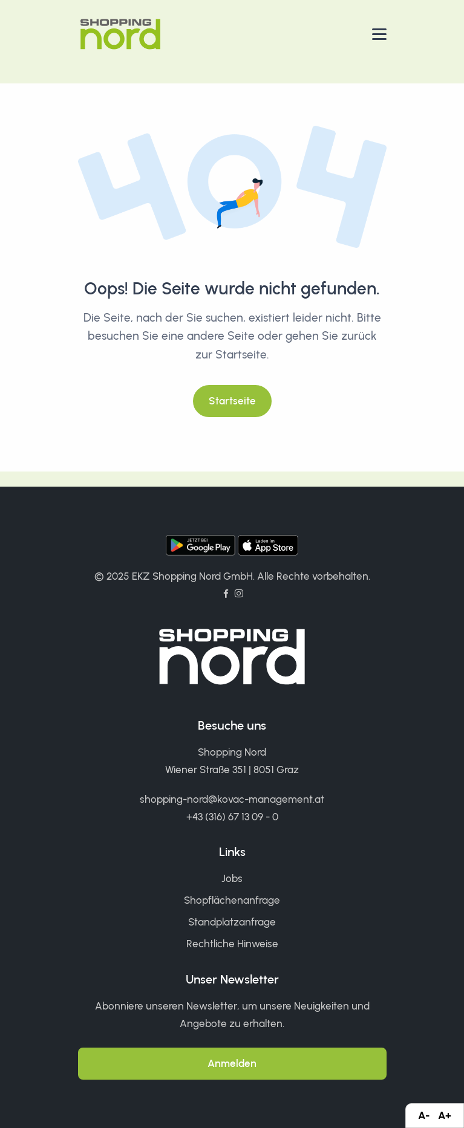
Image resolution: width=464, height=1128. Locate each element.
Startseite (232, 401)
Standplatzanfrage (232, 922)
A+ (444, 1115)
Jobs (232, 878)
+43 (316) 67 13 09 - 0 (232, 817)
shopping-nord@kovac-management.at (232, 799)
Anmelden (232, 1063)
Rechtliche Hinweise (232, 944)
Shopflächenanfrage (232, 900)
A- (424, 1115)
